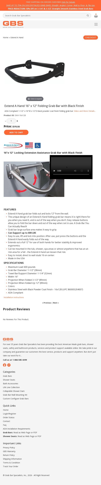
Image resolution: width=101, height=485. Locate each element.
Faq (4, 425)
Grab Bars (7, 376)
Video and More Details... (85, 111)
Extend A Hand (17, 37)
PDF (35, 432)
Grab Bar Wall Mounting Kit (15, 395)
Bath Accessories (10, 383)
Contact (6, 421)
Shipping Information (12, 459)
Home (5, 37)
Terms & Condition (11, 462)
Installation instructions (14, 297)
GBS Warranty (9, 451)
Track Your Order (10, 466)
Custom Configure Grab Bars (16, 398)
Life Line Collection (11, 387)
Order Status (8, 417)
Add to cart (16, 132)
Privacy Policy (9, 447)
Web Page (25, 432)
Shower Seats (9, 379)
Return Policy (9, 455)
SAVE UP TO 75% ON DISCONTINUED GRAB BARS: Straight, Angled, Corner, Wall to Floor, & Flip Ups (50, 5)
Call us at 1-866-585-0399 (15, 360)
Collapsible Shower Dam (14, 391)
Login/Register (9, 413)
